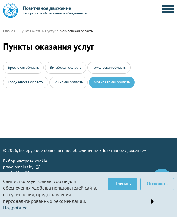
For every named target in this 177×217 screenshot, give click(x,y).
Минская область (68, 82)
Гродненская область (25, 82)
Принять (122, 184)
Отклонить (157, 184)
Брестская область (23, 67)
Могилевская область (112, 82)
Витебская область (65, 67)
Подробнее (15, 208)
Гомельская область (109, 67)
